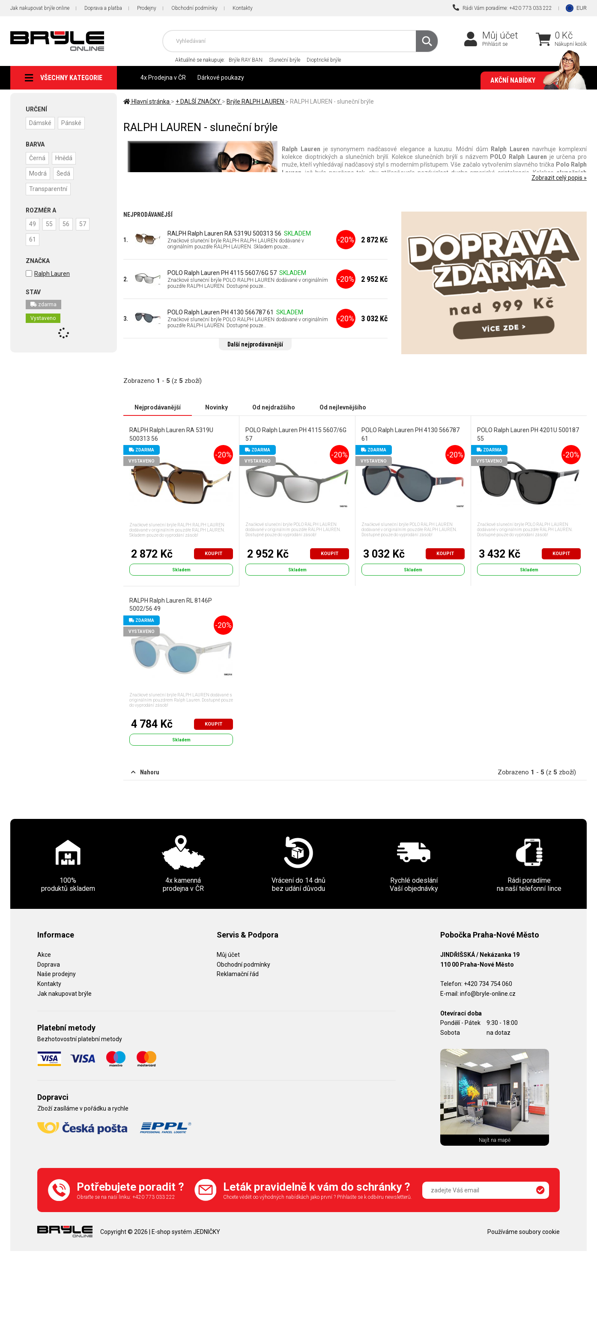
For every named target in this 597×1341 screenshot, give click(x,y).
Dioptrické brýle (324, 60)
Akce (44, 954)
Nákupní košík (571, 44)
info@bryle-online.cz (488, 993)
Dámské (40, 122)
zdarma (43, 305)
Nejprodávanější (157, 407)
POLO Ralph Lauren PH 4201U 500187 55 (528, 434)
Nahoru (145, 772)
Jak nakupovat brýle (64, 993)
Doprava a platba (103, 8)
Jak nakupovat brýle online (39, 8)
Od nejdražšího (273, 407)
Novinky (216, 407)
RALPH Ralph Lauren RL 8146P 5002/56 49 (170, 604)
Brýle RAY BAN (246, 60)
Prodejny (146, 8)
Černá (37, 158)
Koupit (213, 553)
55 (49, 224)
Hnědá (63, 158)
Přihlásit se (494, 44)
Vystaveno (43, 318)
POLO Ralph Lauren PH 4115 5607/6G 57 (222, 272)
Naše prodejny (56, 974)
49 (32, 224)
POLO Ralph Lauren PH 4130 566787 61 (220, 312)
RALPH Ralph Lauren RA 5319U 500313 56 (224, 233)
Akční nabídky (534, 81)
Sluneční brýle (284, 60)
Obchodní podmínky (194, 8)
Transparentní (48, 188)
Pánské (71, 122)
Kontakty (243, 8)
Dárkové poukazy (220, 77)
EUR (581, 8)
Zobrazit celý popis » (559, 177)
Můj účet (500, 35)
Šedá (63, 173)
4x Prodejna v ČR (163, 77)
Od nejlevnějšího (342, 407)
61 (32, 239)
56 (66, 224)
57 (82, 224)
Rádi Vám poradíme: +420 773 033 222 (502, 7)
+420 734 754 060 (488, 983)
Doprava (48, 964)
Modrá (38, 173)
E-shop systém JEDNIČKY (186, 1231)
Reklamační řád (238, 974)
